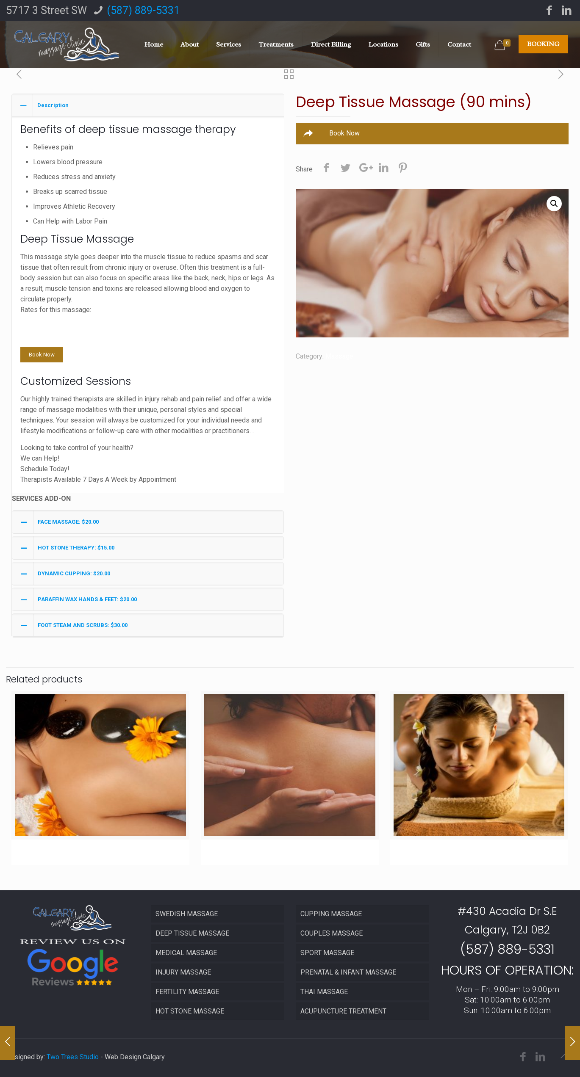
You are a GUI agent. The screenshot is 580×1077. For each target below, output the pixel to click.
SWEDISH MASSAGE (186, 914)
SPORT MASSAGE (327, 953)
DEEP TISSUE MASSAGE (192, 933)
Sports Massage (246, 851)
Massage (339, 356)
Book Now (42, 354)
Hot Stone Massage (64, 851)
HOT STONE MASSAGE (189, 1011)
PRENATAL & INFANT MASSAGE (348, 972)
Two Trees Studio (73, 1057)
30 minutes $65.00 (47, 320)
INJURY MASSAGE (183, 972)
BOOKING (543, 44)
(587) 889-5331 (143, 10)
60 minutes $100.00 (49, 331)
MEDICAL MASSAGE (186, 953)
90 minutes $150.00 (49, 341)
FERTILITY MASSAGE (187, 992)
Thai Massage (430, 851)
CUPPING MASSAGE (331, 914)
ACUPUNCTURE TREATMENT (343, 1011)
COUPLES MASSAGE (331, 933)
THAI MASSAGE (324, 992)
